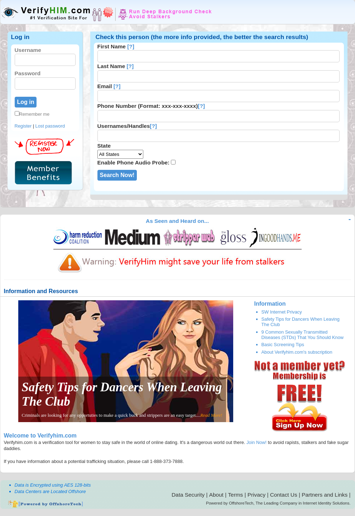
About (216, 495)
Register (23, 126)
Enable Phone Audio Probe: (133, 162)
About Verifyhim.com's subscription (297, 352)
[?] (130, 46)
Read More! (211, 415)
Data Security (188, 495)
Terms (235, 495)
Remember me (32, 114)
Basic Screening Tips (283, 344)
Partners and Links (324, 495)
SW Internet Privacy (282, 312)
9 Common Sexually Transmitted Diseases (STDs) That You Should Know (303, 334)
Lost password (50, 126)
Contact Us (283, 495)
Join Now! (256, 442)
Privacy (256, 495)
